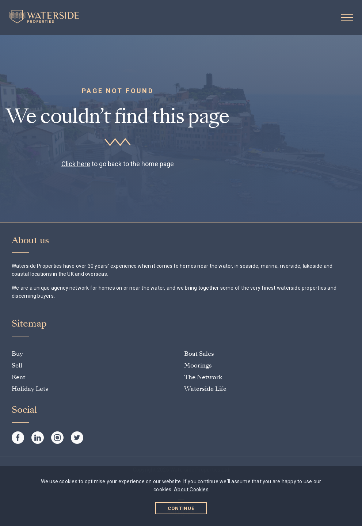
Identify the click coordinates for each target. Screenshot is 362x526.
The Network (203, 377)
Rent (18, 377)
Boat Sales (199, 354)
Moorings (198, 365)
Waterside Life (205, 389)
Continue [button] (181, 508)
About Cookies (191, 489)
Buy (17, 354)
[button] (347, 17)
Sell (17, 365)
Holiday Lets (30, 389)
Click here (75, 164)
